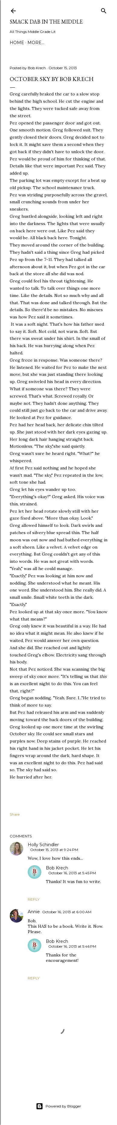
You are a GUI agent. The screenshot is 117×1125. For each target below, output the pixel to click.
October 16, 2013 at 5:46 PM (72, 946)
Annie (34, 911)
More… (35, 42)
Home (17, 42)
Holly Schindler (43, 844)
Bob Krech (57, 868)
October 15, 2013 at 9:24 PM (54, 849)
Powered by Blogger (58, 1106)
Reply (34, 899)
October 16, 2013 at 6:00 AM (66, 912)
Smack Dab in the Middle (46, 21)
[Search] (103, 9)
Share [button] (15, 814)
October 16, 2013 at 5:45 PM (72, 873)
